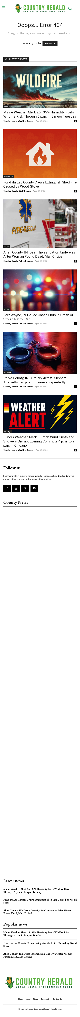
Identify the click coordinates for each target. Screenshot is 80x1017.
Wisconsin (8, 176)
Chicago (7, 431)
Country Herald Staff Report (17, 191)
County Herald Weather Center (18, 121)
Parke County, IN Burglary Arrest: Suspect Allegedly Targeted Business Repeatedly (34, 380)
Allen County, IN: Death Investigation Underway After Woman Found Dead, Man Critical (39, 254)
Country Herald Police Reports (18, 261)
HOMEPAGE (50, 44)
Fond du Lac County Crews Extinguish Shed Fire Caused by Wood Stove (40, 901)
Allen (6, 247)
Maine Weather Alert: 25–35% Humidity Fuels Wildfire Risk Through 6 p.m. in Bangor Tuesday (39, 114)
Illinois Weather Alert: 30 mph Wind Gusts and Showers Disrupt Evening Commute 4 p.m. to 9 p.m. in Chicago (38, 441)
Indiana (7, 372)
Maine (7, 106)
